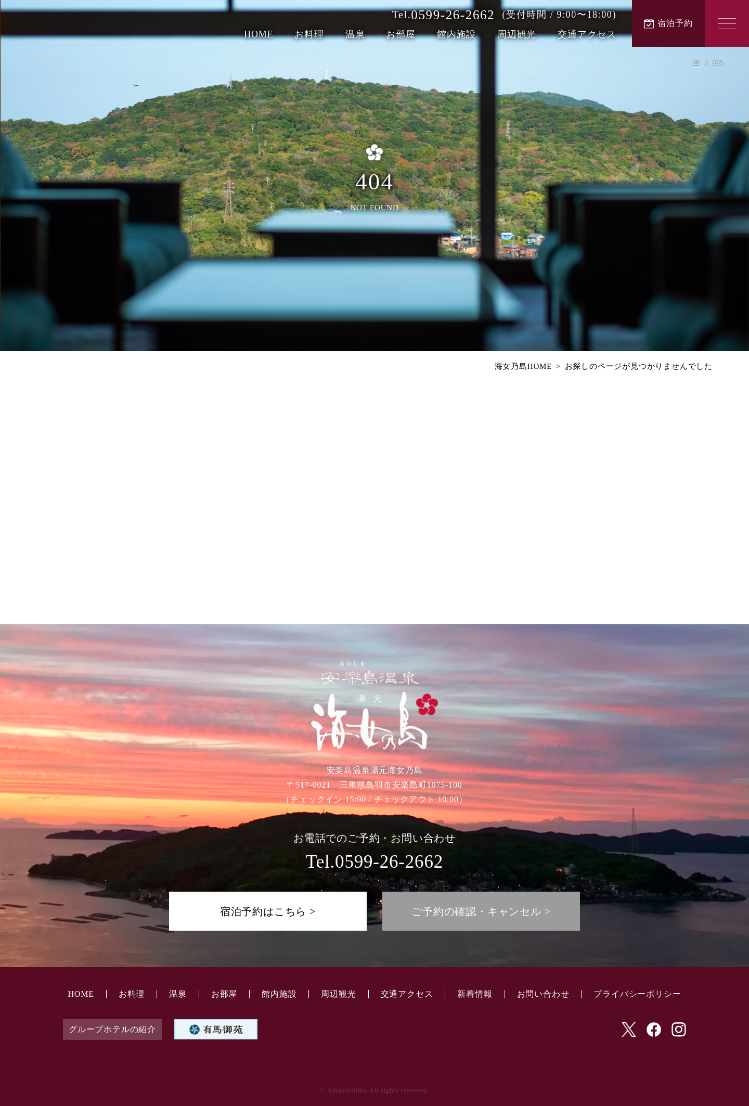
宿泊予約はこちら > (268, 911)
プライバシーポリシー (637, 993)
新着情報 (474, 993)
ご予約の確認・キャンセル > (480, 911)
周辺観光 (516, 34)
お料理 (309, 34)
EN (718, 63)
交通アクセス (587, 34)
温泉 (355, 34)
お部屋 (400, 34)
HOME (258, 34)
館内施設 (456, 34)
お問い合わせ (543, 993)
